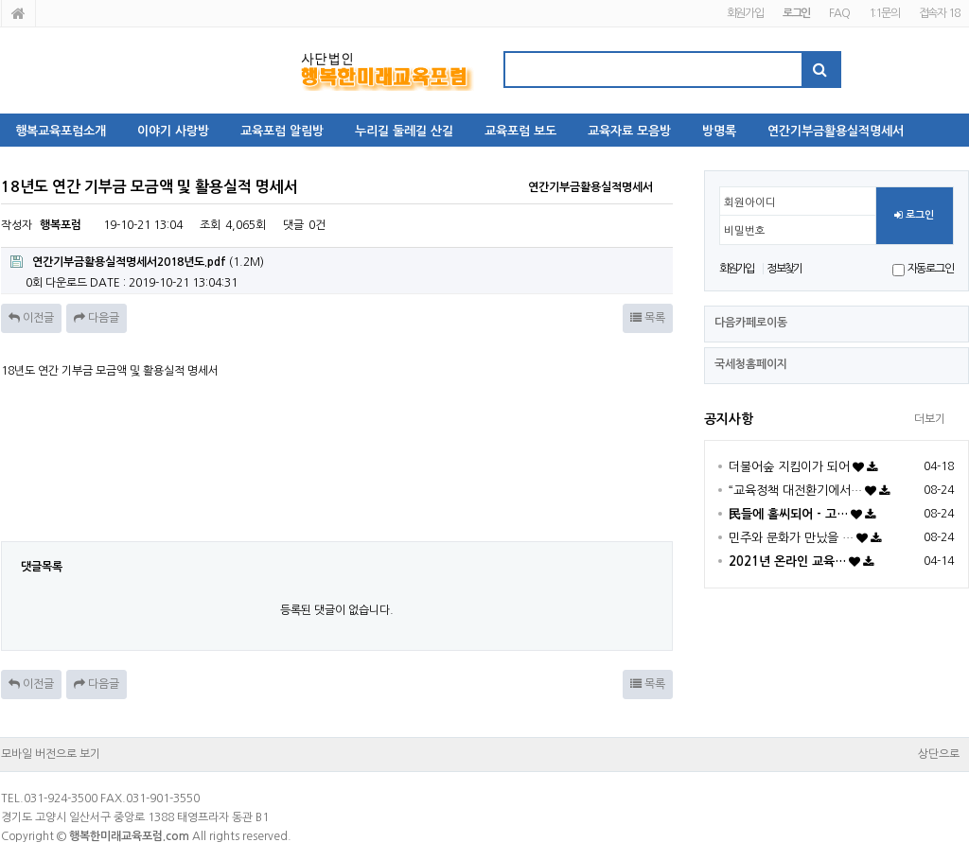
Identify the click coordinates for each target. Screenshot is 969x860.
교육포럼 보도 (520, 131)
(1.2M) (137, 261)
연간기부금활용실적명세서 (835, 131)
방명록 (719, 131)
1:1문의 (884, 13)
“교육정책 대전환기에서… (795, 490)
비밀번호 (745, 231)
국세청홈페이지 (750, 364)
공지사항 (728, 419)
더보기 (929, 419)
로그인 (914, 215)
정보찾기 (784, 268)
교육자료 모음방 (629, 131)
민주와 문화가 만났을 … (791, 538)
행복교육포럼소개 (60, 131)
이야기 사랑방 (173, 131)
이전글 (31, 318)
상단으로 (939, 754)
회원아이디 (750, 202)
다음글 (96, 318)
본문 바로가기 (0, 0)
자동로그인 (930, 268)
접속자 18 (939, 13)
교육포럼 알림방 (282, 131)
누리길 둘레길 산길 (404, 131)
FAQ (839, 13)
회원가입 (745, 13)
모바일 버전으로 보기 (50, 754)
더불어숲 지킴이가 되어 (789, 467)
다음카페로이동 (750, 322)
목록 (647, 318)
